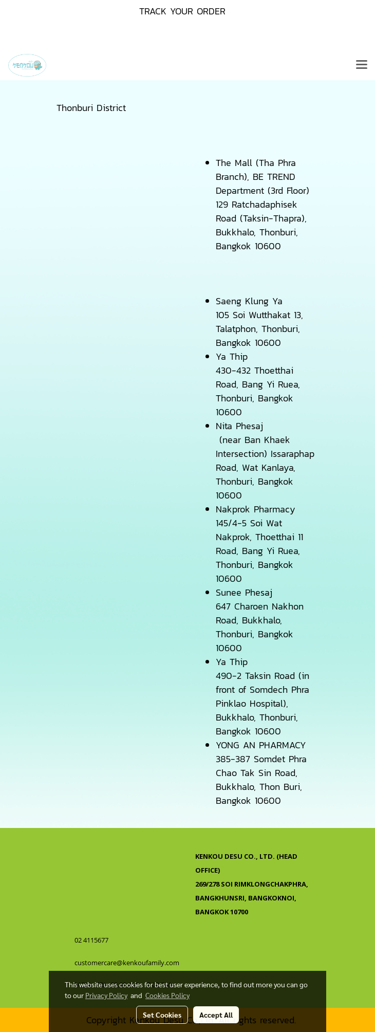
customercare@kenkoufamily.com (126, 962)
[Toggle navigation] (361, 65)
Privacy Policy (106, 995)
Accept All (216, 1014)
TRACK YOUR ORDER (182, 11)
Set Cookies (162, 1014)
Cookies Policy (167, 995)
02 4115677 (92, 940)
